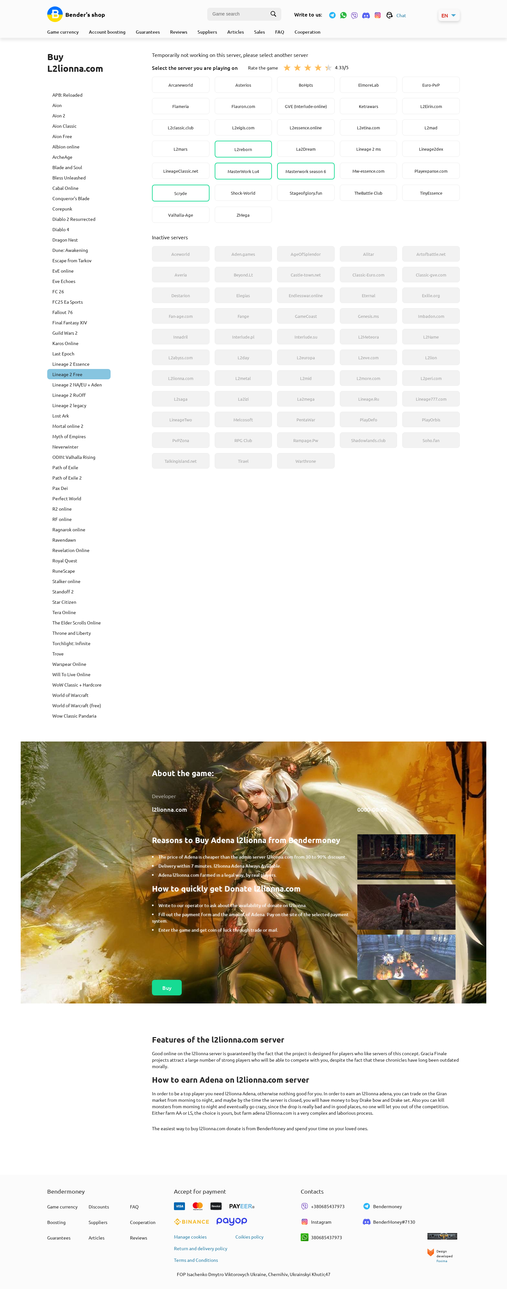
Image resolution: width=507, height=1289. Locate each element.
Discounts (99, 1206)
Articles (235, 32)
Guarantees (148, 32)
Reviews (178, 32)
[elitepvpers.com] (443, 1237)
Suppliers (207, 32)
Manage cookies (190, 1237)
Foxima (442, 1260)
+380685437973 (323, 1206)
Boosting (56, 1222)
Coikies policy (249, 1237)
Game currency (63, 32)
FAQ (279, 32)
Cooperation (307, 32)
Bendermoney (382, 1206)
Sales (259, 32)
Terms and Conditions (196, 1260)
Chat (395, 15)
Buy (166, 987)
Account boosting (107, 32)
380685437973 (321, 1237)
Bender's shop (85, 14)
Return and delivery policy (200, 1248)
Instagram (316, 1222)
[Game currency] (55, 14)
